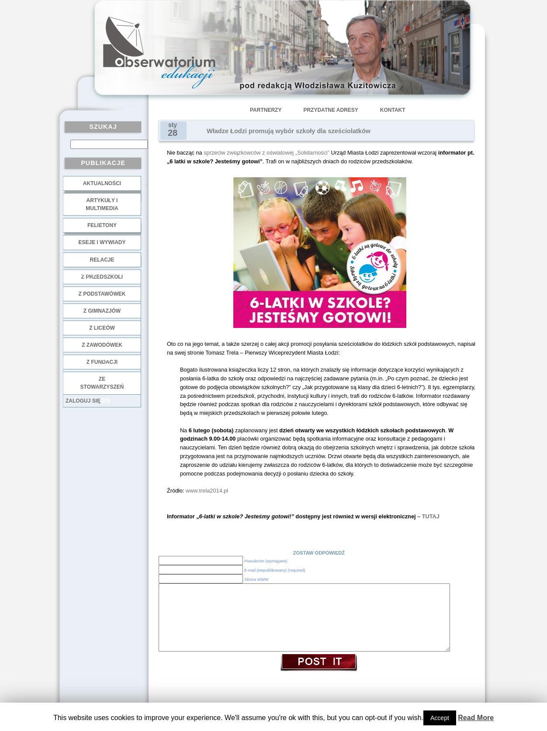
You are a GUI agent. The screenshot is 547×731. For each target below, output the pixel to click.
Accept (439, 717)
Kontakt (392, 110)
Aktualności (102, 183)
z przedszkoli (102, 277)
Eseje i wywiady (101, 242)
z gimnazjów (102, 311)
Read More (476, 717)
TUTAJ (431, 516)
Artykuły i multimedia (102, 204)
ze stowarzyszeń (102, 383)
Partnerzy (265, 110)
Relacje (102, 260)
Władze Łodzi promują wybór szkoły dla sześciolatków (288, 131)
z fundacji (102, 362)
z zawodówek (102, 345)
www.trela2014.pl (207, 490)
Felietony (102, 225)
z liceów (102, 328)
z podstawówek (102, 294)
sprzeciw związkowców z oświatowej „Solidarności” (266, 152)
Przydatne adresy (330, 110)
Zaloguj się (83, 401)
